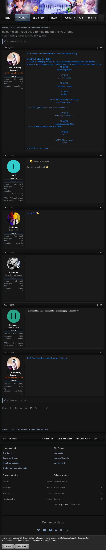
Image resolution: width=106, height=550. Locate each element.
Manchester (18, 86)
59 (22, 89)
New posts (58, 453)
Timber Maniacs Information (15, 468)
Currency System (10, 458)
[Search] (101, 18)
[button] (12, 18)
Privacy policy (82, 439)
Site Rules (7, 453)
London (20, 339)
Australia (19, 243)
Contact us (47, 439)
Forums (21, 18)
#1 (101, 48)
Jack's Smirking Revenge (14, 36)
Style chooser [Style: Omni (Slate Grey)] (10, 439)
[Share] (97, 47)
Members (68, 18)
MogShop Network (11, 463)
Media (54, 18)
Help (95, 439)
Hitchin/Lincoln (17, 193)
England (20, 288)
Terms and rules (64, 439)
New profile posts (61, 458)
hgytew (49, 499)
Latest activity (60, 463)
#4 (101, 252)
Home (7, 18)
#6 (101, 352)
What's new (38, 18)
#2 (101, 155)
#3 (101, 207)
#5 (101, 305)
